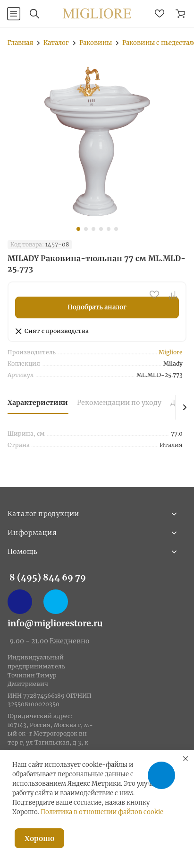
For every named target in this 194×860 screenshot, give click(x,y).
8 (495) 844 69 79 (47, 577)
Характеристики (38, 402)
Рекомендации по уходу (119, 402)
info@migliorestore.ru (55, 623)
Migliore (171, 352)
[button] (78, 229)
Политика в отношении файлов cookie (102, 812)
